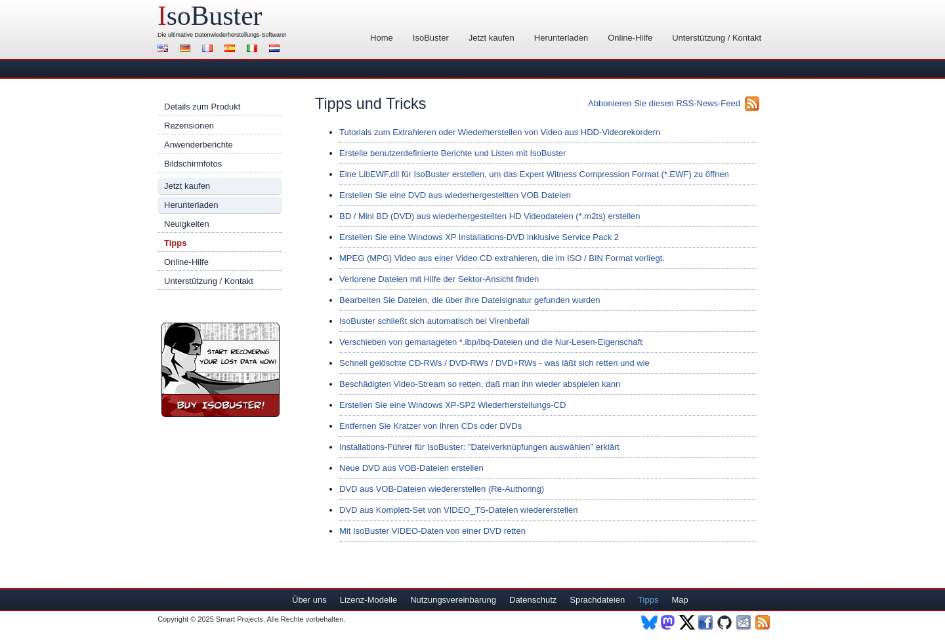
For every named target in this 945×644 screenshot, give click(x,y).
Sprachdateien (597, 600)
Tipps (175, 243)
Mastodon (668, 622)
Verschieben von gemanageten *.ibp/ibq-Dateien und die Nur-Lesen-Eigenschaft (490, 342)
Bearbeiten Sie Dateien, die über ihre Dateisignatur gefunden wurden (469, 300)
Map (679, 600)
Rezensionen (189, 126)
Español (231, 49)
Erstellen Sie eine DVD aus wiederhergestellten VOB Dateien (455, 195)
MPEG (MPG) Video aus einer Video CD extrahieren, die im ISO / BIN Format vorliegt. (502, 258)
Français (209, 49)
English (165, 49)
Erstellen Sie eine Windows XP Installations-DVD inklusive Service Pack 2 (479, 237)
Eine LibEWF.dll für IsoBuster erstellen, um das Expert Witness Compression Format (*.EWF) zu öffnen (534, 174)
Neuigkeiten (186, 224)
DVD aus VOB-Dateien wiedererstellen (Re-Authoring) (441, 489)
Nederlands (276, 49)
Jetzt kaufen (491, 38)
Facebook (706, 622)
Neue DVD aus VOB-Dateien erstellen (411, 468)
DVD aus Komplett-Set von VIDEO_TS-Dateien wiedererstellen (458, 510)
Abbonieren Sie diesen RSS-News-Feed (664, 103)
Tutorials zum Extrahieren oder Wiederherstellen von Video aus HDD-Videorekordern (499, 132)
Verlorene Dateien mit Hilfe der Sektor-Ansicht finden (439, 279)
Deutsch (187, 49)
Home (381, 38)
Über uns (309, 600)
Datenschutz (532, 600)
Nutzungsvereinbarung (453, 600)
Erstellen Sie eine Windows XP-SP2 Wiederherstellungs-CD (452, 405)
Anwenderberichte (198, 145)
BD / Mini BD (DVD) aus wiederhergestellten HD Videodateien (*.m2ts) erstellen (489, 216)
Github (725, 622)
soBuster (210, 16)
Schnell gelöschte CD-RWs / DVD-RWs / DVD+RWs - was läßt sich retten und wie (494, 363)
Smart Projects (239, 619)
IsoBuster (431, 38)
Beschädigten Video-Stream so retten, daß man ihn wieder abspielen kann (479, 384)
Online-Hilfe (630, 38)
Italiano (254, 49)
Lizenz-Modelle (368, 600)
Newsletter (744, 622)
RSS (763, 622)
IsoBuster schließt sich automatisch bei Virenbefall (434, 321)
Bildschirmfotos (193, 164)
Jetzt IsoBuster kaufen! (220, 370)
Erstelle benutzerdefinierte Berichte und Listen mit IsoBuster (452, 153)
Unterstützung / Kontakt (716, 38)
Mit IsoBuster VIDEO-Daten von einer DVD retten (432, 531)
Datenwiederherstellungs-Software (240, 34)
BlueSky (649, 622)
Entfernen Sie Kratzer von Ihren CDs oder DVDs (430, 426)
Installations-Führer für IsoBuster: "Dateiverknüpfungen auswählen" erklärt (479, 447)
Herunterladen (561, 38)
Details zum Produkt (202, 106)
